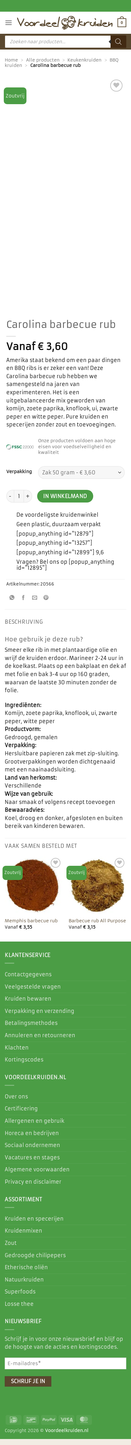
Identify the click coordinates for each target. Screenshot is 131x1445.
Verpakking (19, 477)
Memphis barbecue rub (31, 927)
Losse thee (19, 1310)
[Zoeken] (118, 41)
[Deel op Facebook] (23, 604)
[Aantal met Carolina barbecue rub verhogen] (28, 502)
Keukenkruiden (84, 60)
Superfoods (20, 1297)
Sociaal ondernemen (32, 1151)
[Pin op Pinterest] (46, 604)
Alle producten (43, 60)
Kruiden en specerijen (34, 1225)
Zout (11, 1249)
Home (11, 60)
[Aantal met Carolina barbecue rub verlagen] (10, 502)
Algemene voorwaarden (37, 1176)
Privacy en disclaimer (33, 1188)
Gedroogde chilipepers (35, 1261)
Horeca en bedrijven (32, 1139)
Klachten (17, 1053)
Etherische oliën (26, 1273)
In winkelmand (65, 502)
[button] (8, 22)
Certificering (21, 1115)
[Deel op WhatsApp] (12, 604)
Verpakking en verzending (39, 1017)
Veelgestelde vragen (33, 993)
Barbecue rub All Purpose (97, 927)
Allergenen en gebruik (34, 1127)
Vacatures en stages (32, 1163)
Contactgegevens (28, 980)
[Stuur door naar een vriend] (35, 604)
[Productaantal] (19, 502)
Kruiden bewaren (28, 1005)
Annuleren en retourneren (40, 1041)
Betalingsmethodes (31, 1029)
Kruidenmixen (23, 1237)
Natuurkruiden (24, 1285)
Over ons (16, 1102)
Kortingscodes (24, 1065)
